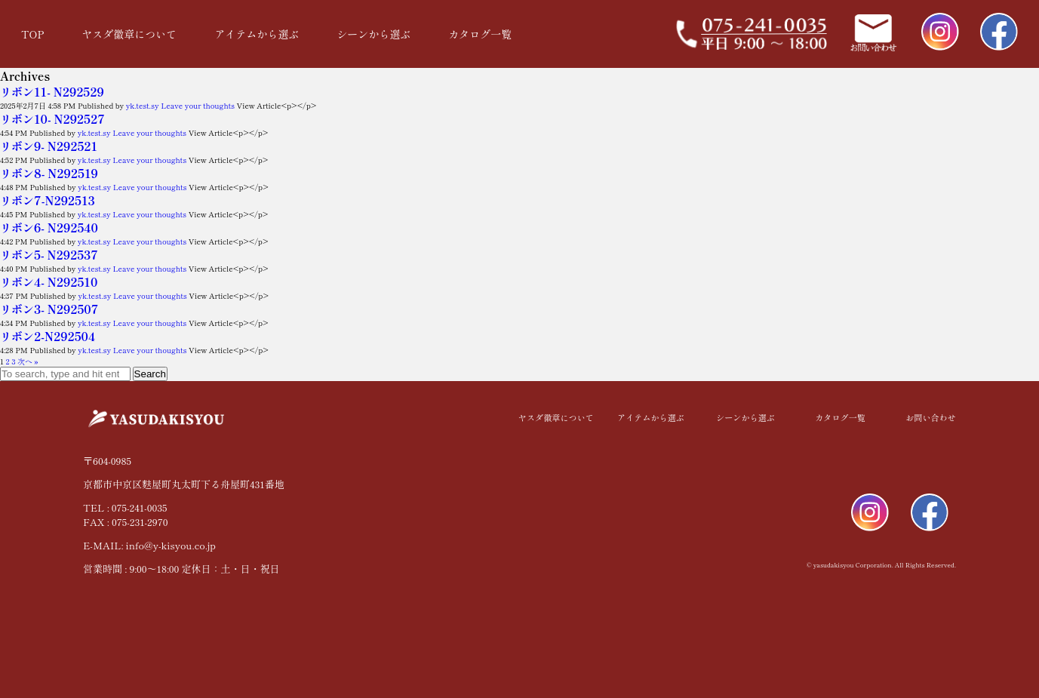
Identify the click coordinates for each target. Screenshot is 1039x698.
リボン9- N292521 (48, 146)
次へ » (27, 361)
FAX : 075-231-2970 (125, 522)
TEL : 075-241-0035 (125, 507)
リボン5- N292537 (49, 255)
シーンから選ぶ (373, 34)
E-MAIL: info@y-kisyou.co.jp (149, 545)
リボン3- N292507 (49, 309)
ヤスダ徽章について (129, 34)
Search (150, 374)
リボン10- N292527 (52, 119)
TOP (32, 34)
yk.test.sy (142, 105)
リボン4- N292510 (48, 282)
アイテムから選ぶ (256, 34)
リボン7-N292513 (47, 200)
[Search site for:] (65, 374)
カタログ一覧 (480, 34)
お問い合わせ (931, 417)
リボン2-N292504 (47, 336)
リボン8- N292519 (49, 173)
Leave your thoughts (198, 105)
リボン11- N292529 (52, 92)
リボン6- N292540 (49, 227)
